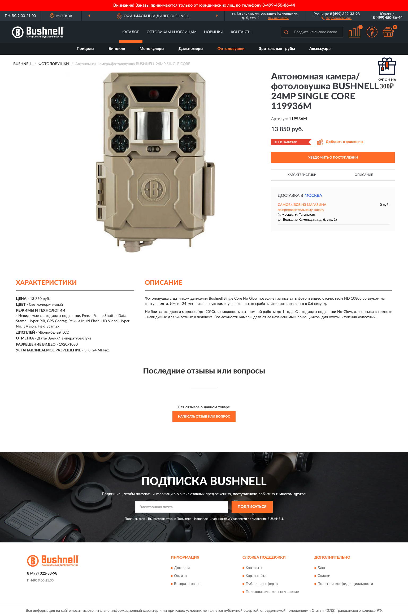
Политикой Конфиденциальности (202, 518)
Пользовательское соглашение (272, 592)
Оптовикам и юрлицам (172, 32)
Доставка (182, 568)
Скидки (324, 576)
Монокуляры (152, 49)
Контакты (241, 32)
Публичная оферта (262, 584)
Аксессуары (320, 49)
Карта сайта (256, 576)
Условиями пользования (249, 518)
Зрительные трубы (277, 49)
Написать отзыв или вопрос (204, 416)
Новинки (213, 32)
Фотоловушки (231, 49)
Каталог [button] (130, 32)
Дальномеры (191, 49)
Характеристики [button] (302, 174)
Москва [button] (313, 196)
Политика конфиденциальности (345, 584)
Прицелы (85, 49)
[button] (336, 17)
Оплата (180, 576)
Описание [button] (364, 174)
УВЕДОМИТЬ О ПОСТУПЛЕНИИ (333, 157)
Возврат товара (187, 584)
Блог (322, 568)
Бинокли (116, 49)
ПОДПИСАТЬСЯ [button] (252, 507)
